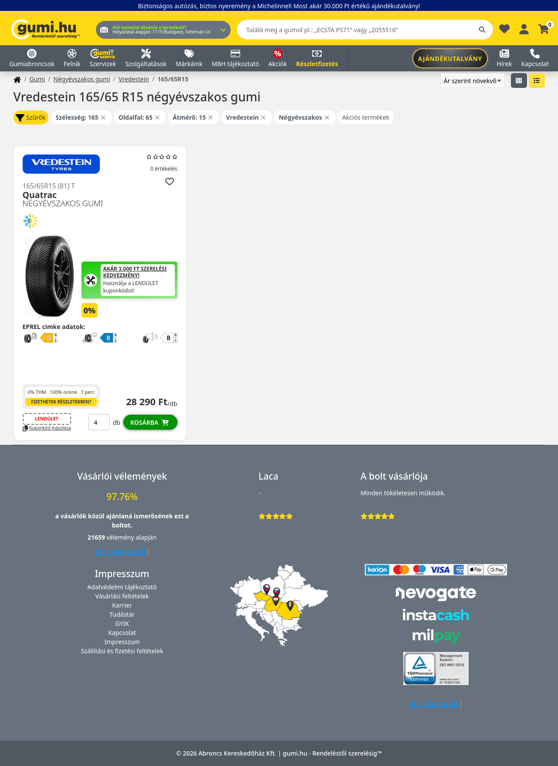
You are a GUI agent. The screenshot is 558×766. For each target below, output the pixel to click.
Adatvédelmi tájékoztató (122, 587)
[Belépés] (524, 28)
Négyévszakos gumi (81, 79)
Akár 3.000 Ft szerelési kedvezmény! (135, 272)
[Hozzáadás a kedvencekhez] (169, 181)
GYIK (122, 623)
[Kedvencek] (504, 31)
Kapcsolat (122, 632)
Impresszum (122, 642)
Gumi (37, 79)
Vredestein (134, 79)
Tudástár (122, 614)
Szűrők (30, 117)
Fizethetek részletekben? (61, 402)
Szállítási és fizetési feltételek (122, 651)
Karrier (122, 605)
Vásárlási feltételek (122, 596)
